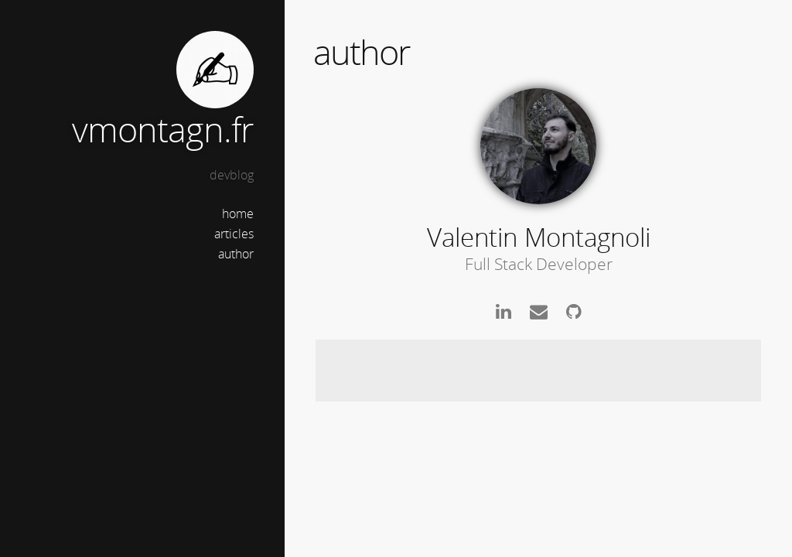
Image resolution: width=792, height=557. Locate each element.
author (236, 253)
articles (234, 233)
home (238, 213)
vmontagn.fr (163, 128)
